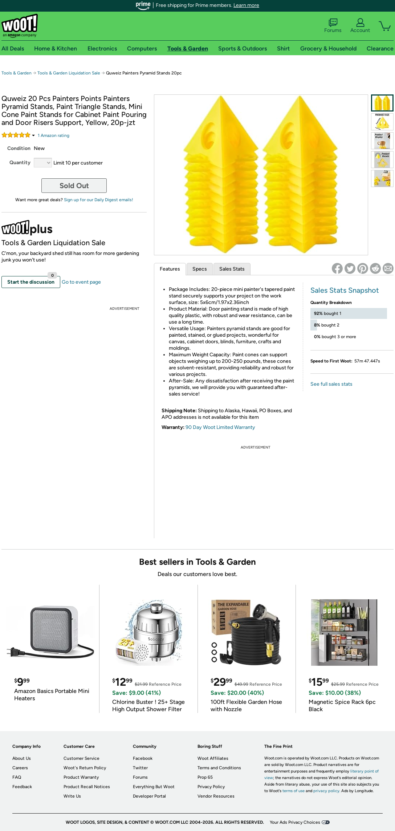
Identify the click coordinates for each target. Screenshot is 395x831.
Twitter (140, 767)
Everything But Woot (154, 786)
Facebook (142, 758)
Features (170, 269)
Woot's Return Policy (85, 767)
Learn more (246, 5)
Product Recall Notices (87, 786)
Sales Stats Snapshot (344, 290)
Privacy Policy (211, 786)
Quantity (19, 162)
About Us (21, 758)
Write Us (72, 796)
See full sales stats (331, 384)
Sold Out (74, 185)
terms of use (293, 791)
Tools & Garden (16, 73)
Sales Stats (232, 269)
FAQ (16, 777)
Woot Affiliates (213, 758)
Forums (333, 25)
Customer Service (81, 758)
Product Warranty (81, 777)
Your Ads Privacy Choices (295, 822)
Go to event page (81, 282)
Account (360, 25)
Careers (20, 767)
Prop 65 (205, 777)
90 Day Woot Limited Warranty (220, 427)
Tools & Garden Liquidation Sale (68, 73)
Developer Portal (149, 796)
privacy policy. (326, 791)
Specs (199, 269)
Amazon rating (53, 135)
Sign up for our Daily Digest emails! (98, 199)
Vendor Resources (216, 796)
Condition (18, 148)
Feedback (22, 786)
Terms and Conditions (219, 767)
